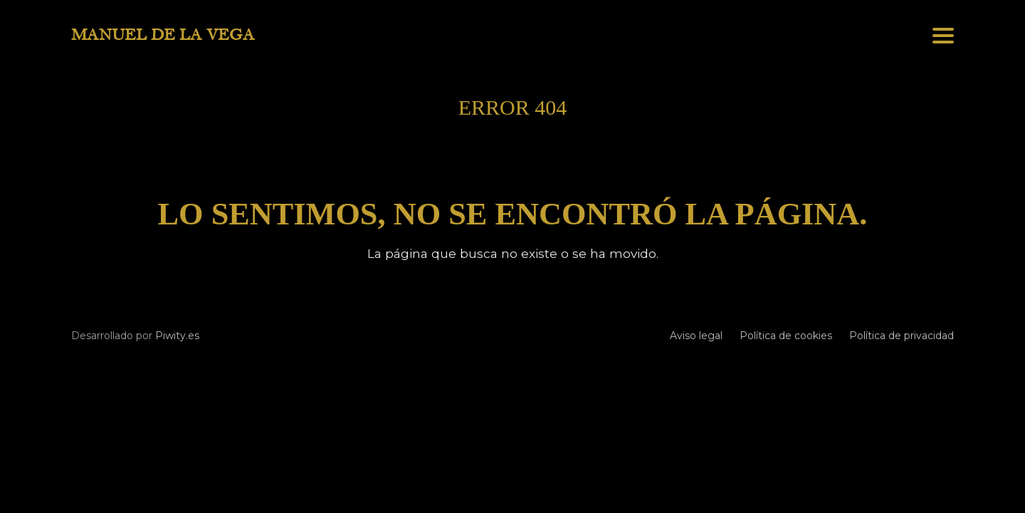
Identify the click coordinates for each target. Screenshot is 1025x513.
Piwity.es (177, 335)
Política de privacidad (901, 335)
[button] (943, 35)
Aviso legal (696, 335)
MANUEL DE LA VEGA (163, 35)
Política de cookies (786, 335)
